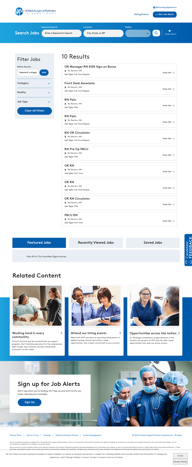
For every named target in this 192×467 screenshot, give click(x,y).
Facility (21, 92)
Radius (128, 27)
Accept (180, 456)
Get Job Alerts (165, 14)
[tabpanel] (96, 256)
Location (87, 27)
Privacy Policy (16, 435)
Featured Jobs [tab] (39, 243)
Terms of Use (32, 435)
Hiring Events (141, 14)
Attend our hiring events (88, 333)
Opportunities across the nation (153, 333)
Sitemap (47, 435)
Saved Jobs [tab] (153, 243)
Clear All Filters (34, 110)
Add (44, 72)
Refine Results (24, 67)
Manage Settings (180, 462)
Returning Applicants (165, 7)
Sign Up (30, 402)
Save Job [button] (167, 73)
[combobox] (103, 33)
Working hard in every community (28, 335)
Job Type (22, 102)
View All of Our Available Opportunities (46, 257)
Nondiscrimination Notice (67, 435)
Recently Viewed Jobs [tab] (96, 243)
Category (23, 83)
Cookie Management (92, 435)
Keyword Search (49, 27)
